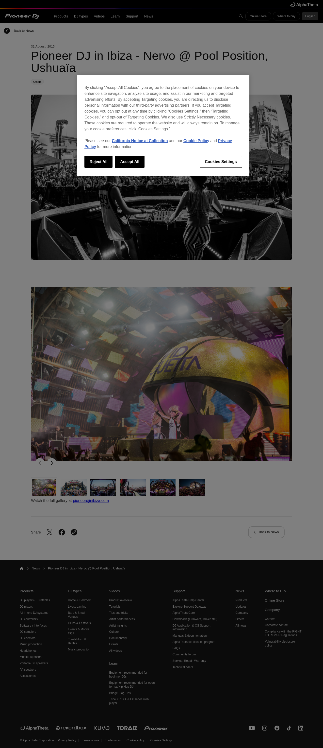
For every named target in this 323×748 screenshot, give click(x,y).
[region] (163, 125)
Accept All (129, 162)
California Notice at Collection (140, 141)
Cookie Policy (196, 141)
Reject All (98, 162)
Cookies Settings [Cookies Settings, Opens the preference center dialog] (221, 162)
